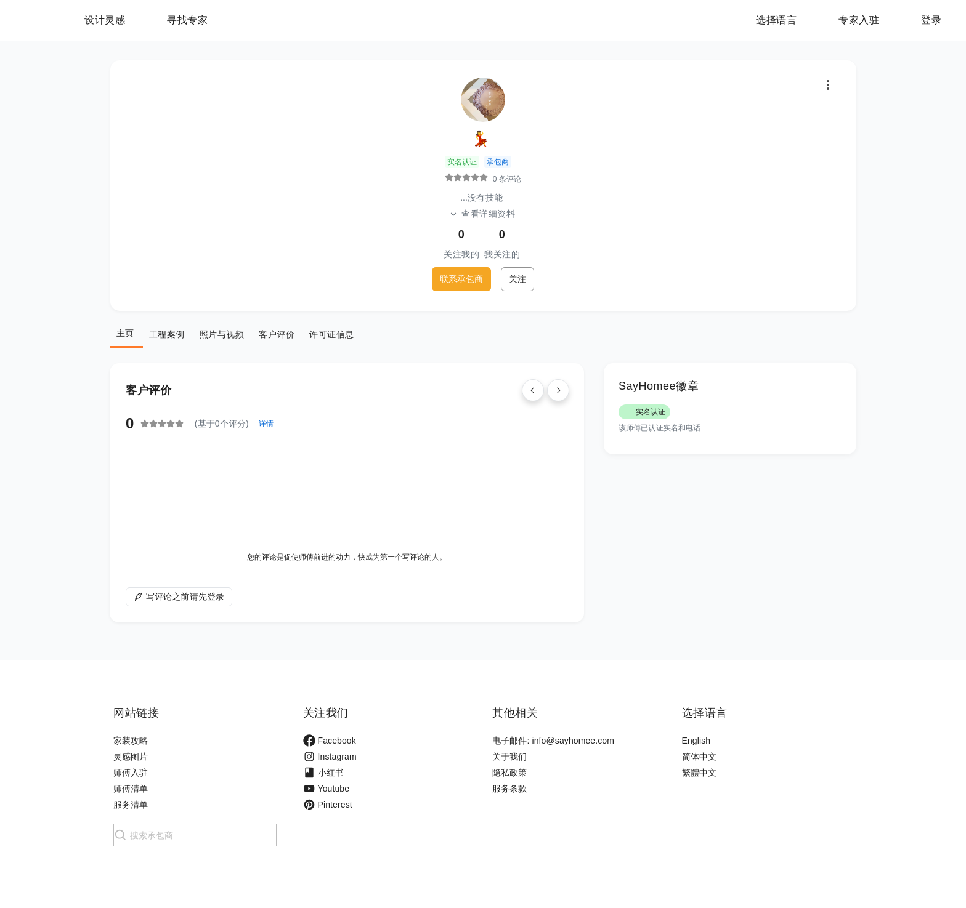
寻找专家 (264, 20)
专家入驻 (858, 20)
